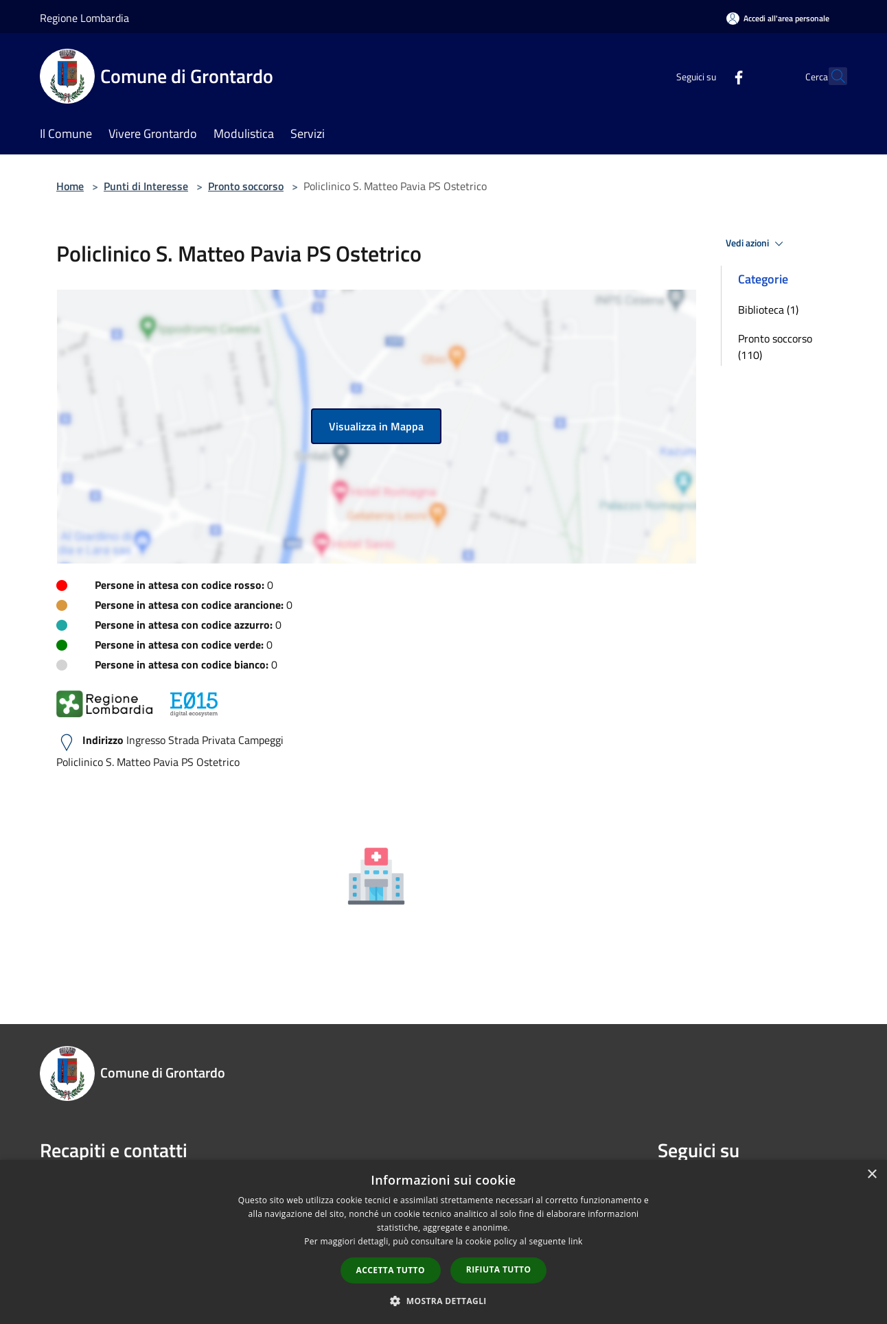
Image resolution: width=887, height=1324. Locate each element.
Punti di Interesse (146, 186)
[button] (443, 1301)
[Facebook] (708, 76)
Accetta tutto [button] (390, 1270)
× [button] (871, 1175)
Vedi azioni (756, 243)
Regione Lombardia (84, 18)
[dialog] (443, 1242)
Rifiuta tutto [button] (498, 1269)
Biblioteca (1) (768, 309)
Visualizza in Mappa (376, 426)
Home (70, 186)
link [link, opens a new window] (575, 1241)
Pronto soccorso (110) (775, 346)
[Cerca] (830, 76)
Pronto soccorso (246, 186)
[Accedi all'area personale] (778, 18)
